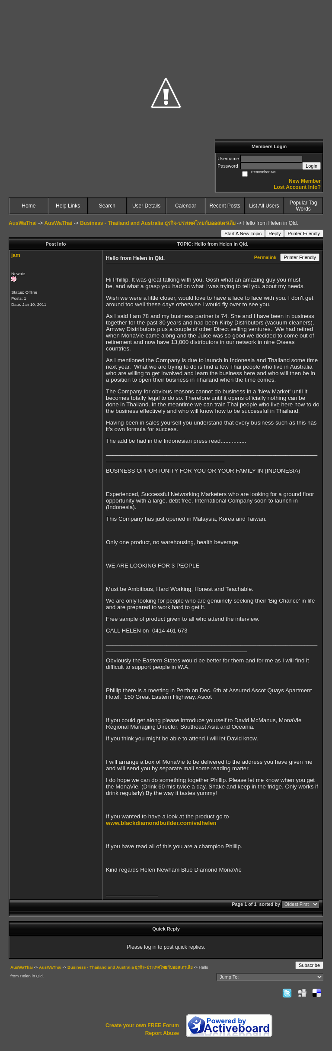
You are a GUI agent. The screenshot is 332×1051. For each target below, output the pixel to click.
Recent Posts (224, 206)
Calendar (185, 206)
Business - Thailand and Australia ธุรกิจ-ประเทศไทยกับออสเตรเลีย (158, 223)
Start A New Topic (243, 233)
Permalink (265, 257)
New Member (305, 181)
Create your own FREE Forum (142, 1025)
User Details (146, 206)
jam (15, 255)
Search (107, 206)
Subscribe (309, 965)
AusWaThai (23, 223)
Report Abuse (162, 1033)
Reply (274, 233)
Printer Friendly (303, 233)
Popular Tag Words (303, 206)
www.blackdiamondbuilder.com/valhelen (161, 823)
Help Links (68, 206)
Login (311, 166)
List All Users (264, 206)
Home (28, 206)
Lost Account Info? (297, 187)
